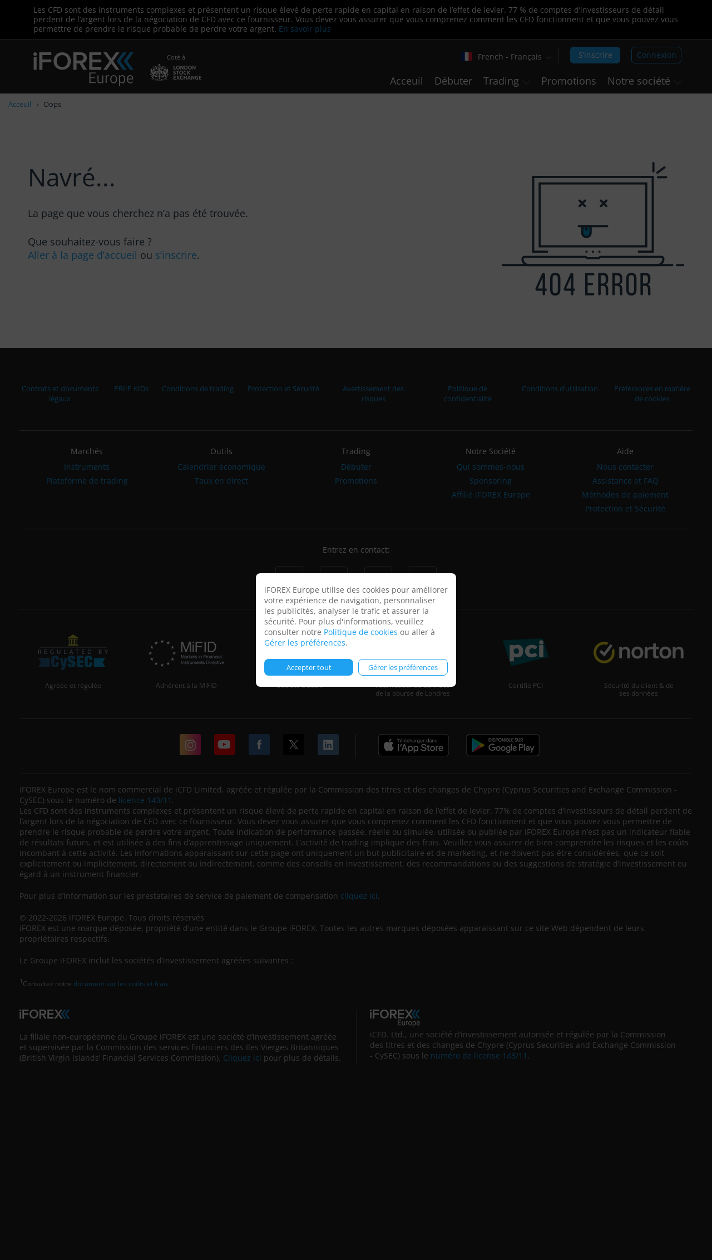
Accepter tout (309, 667)
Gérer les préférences (304, 642)
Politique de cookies (361, 632)
